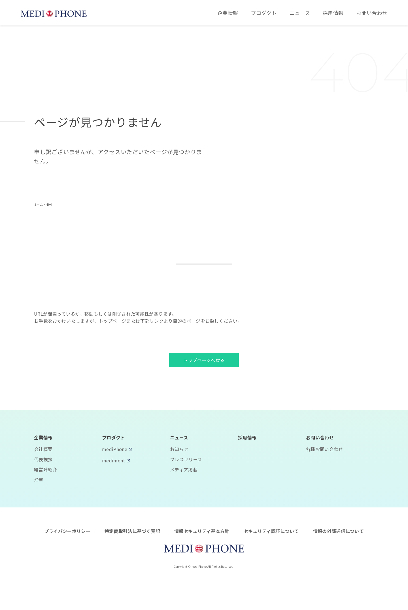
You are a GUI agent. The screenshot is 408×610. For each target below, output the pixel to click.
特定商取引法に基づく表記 (132, 531)
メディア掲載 (183, 469)
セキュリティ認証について (271, 531)
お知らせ (179, 449)
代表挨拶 (43, 459)
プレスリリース (186, 459)
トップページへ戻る (204, 360)
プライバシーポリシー (67, 531)
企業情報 (227, 12)
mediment (113, 461)
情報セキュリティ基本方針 (202, 531)
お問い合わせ (371, 12)
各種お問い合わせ (324, 449)
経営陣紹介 (45, 469)
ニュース (300, 12)
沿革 (38, 479)
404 (49, 204)
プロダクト (264, 12)
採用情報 (333, 12)
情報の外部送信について (338, 531)
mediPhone (114, 449)
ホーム (38, 204)
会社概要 (43, 449)
